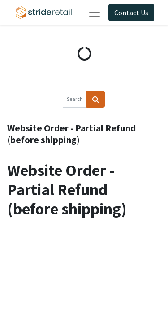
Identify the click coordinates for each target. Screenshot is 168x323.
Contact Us (131, 12)
